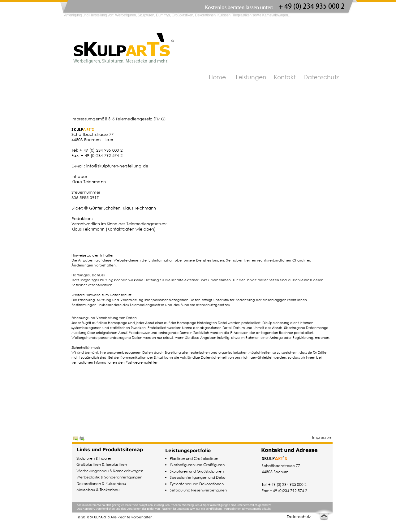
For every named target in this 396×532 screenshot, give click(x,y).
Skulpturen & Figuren (94, 458)
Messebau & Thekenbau (97, 489)
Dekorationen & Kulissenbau (101, 483)
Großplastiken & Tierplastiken (101, 464)
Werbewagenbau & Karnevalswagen (109, 471)
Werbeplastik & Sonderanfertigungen (109, 477)
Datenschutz (299, 516)
